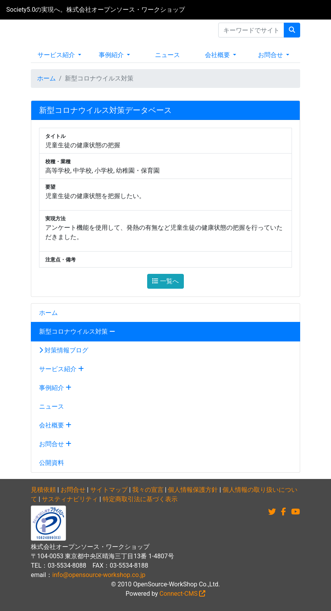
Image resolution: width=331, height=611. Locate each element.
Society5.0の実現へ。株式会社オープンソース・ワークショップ (95, 9)
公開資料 (51, 462)
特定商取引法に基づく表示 (140, 499)
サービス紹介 (57, 55)
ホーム (46, 78)
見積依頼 (43, 489)
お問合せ (271, 55)
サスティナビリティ (70, 499)
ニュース (167, 55)
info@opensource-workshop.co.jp (99, 575)
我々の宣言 (148, 489)
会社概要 (218, 55)
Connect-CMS (183, 593)
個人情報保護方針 (193, 489)
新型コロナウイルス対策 (77, 331)
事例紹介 (112, 55)
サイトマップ (109, 489)
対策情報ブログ (63, 350)
